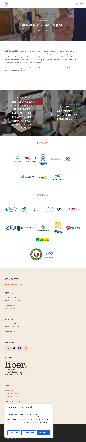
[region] (28, 421)
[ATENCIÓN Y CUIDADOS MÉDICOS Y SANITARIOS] (64, 113)
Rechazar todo (28, 433)
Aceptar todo (43, 433)
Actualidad (43, 19)
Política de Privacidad (12, 394)
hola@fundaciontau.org (13, 285)
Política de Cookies (12, 396)
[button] (81, 4)
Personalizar (13, 433)
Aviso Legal (9, 391)
